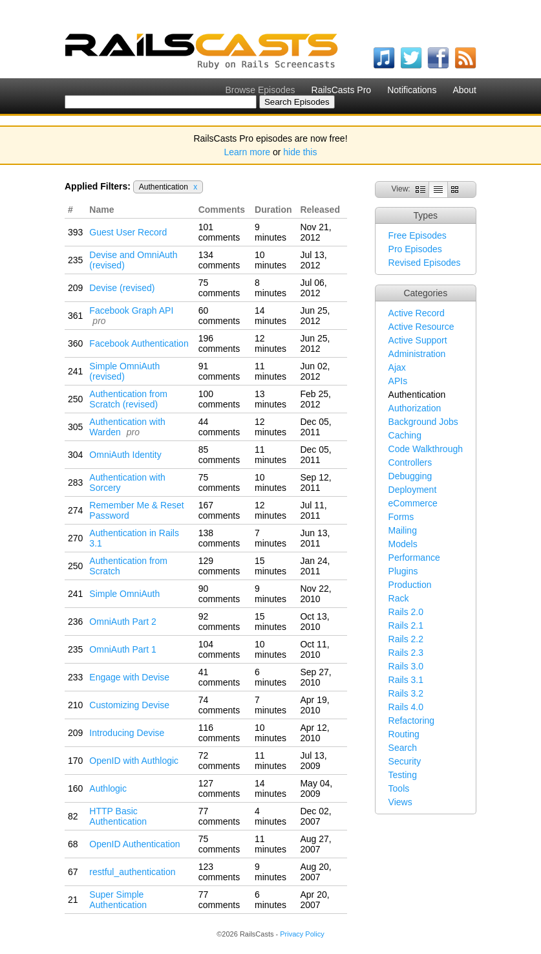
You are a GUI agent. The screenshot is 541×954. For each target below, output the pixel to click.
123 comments (219, 872)
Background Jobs (423, 422)
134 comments (219, 260)
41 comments (219, 677)
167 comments (219, 510)
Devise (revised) (121, 288)
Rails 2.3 (405, 652)
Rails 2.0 (405, 612)
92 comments (219, 621)
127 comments (219, 788)
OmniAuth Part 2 (122, 621)
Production (410, 585)
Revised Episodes (424, 262)
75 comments (219, 287)
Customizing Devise (129, 705)
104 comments (219, 649)
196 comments (219, 343)
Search (402, 748)
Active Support (417, 340)
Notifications (411, 90)
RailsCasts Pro (342, 90)
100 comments (219, 399)
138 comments (219, 538)
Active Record (416, 313)
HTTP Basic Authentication (118, 816)
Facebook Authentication (138, 343)
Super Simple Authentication (118, 899)
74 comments (219, 705)
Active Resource (421, 326)
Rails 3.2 (405, 693)
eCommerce (413, 503)
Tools (399, 788)
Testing (402, 775)
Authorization (414, 408)
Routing (403, 734)
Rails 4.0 (405, 707)
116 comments (219, 732)
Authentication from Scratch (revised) (128, 399)
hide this (300, 152)
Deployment (412, 489)
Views (400, 802)
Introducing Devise (126, 733)
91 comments (219, 371)
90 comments (219, 593)
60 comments (219, 315)
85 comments (219, 454)
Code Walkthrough (425, 449)
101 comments (219, 232)
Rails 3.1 (405, 680)
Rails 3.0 (405, 666)
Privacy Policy (302, 934)
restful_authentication (132, 872)
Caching (404, 435)
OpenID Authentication (134, 844)
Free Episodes (417, 235)
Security (404, 761)
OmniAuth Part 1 (122, 649)
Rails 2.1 (405, 625)
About (464, 90)
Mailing (402, 530)
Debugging (410, 476)
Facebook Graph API (131, 310)
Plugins (403, 571)
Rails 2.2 (405, 639)
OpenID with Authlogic (133, 760)
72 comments (219, 760)
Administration (417, 354)
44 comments (219, 427)
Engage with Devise (129, 677)
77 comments (219, 816)
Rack (398, 598)
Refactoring (411, 720)
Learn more (247, 152)
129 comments (219, 566)
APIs (398, 381)
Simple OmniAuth (124, 594)
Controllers (410, 462)
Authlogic (108, 788)
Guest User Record (128, 232)
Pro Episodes (415, 249)
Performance (414, 557)
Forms (401, 517)
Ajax (397, 367)
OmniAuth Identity (125, 455)
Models (403, 544)
